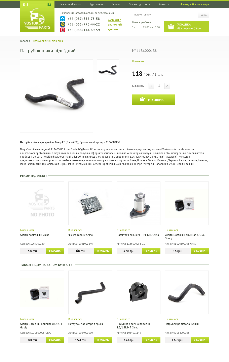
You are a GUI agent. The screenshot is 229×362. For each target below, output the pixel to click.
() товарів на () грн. (189, 26)
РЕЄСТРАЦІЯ (202, 4)
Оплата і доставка (139, 4)
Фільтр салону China (80, 235)
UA (49, 5)
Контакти (164, 4)
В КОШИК (55, 250)
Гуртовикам (96, 4)
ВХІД (186, 4)
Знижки (116, 4)
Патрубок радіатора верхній (86, 324)
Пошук (203, 15)
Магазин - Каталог (71, 4)
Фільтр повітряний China (34, 235)
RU (25, 5)
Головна (25, 41)
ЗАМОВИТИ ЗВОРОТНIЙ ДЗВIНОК (115, 24)
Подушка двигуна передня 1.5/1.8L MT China (133, 325)
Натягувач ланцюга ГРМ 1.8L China (138, 235)
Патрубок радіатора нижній (182, 324)
